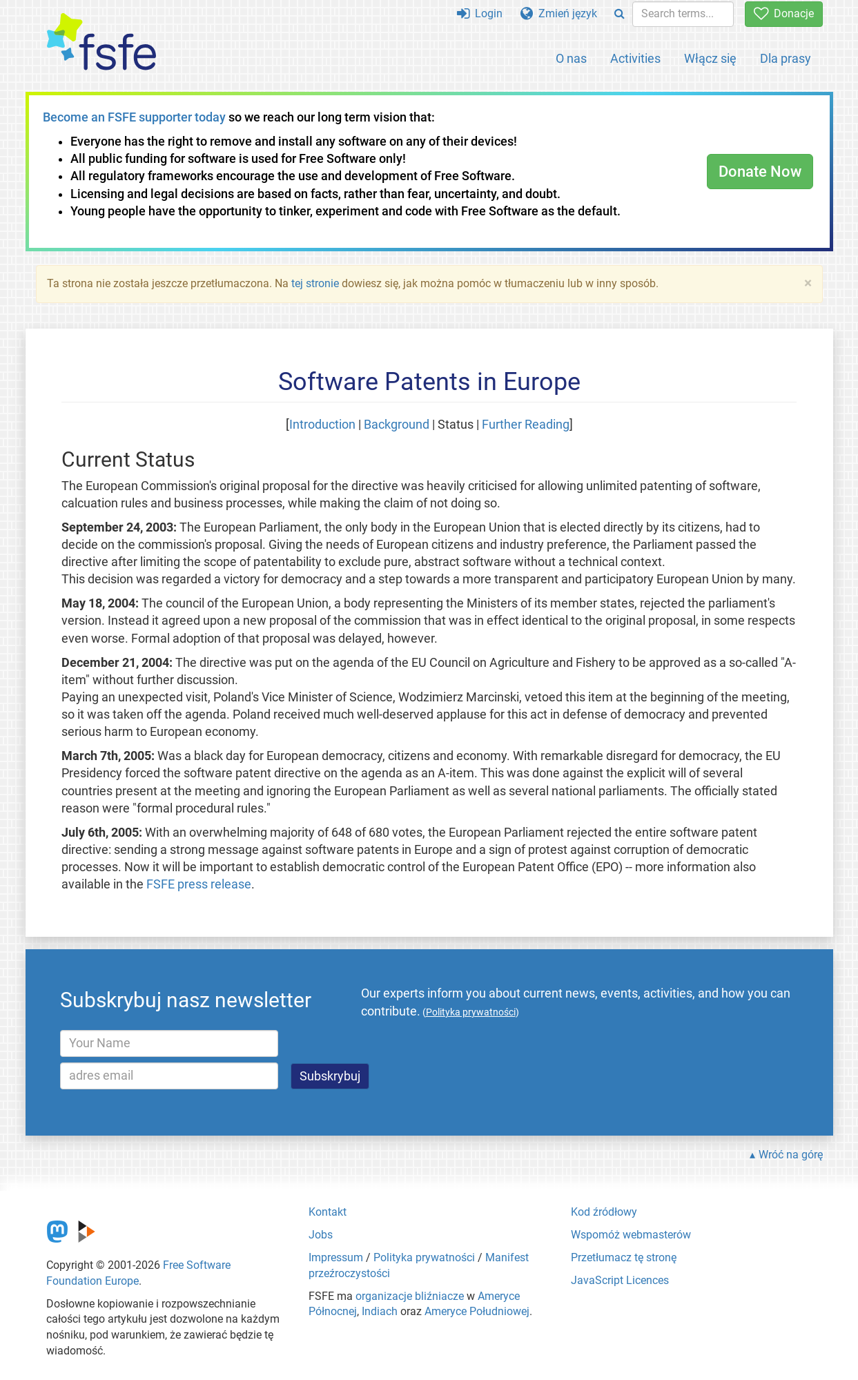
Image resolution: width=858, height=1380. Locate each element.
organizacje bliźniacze (409, 1296)
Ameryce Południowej (477, 1311)
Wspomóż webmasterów (631, 1234)
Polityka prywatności (424, 1257)
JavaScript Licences (620, 1280)
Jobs (321, 1234)
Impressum (336, 1257)
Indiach (380, 1311)
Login (480, 13)
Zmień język (558, 13)
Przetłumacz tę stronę (623, 1257)
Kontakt (328, 1211)
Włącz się (710, 58)
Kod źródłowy (604, 1211)
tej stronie (315, 283)
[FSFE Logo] (101, 42)
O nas (571, 58)
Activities (635, 58)
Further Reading (525, 424)
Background (396, 424)
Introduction (322, 424)
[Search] (619, 14)
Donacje (784, 13)
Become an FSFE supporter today (134, 117)
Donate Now (760, 171)
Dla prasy (785, 58)
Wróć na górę (791, 1154)
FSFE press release (198, 884)
